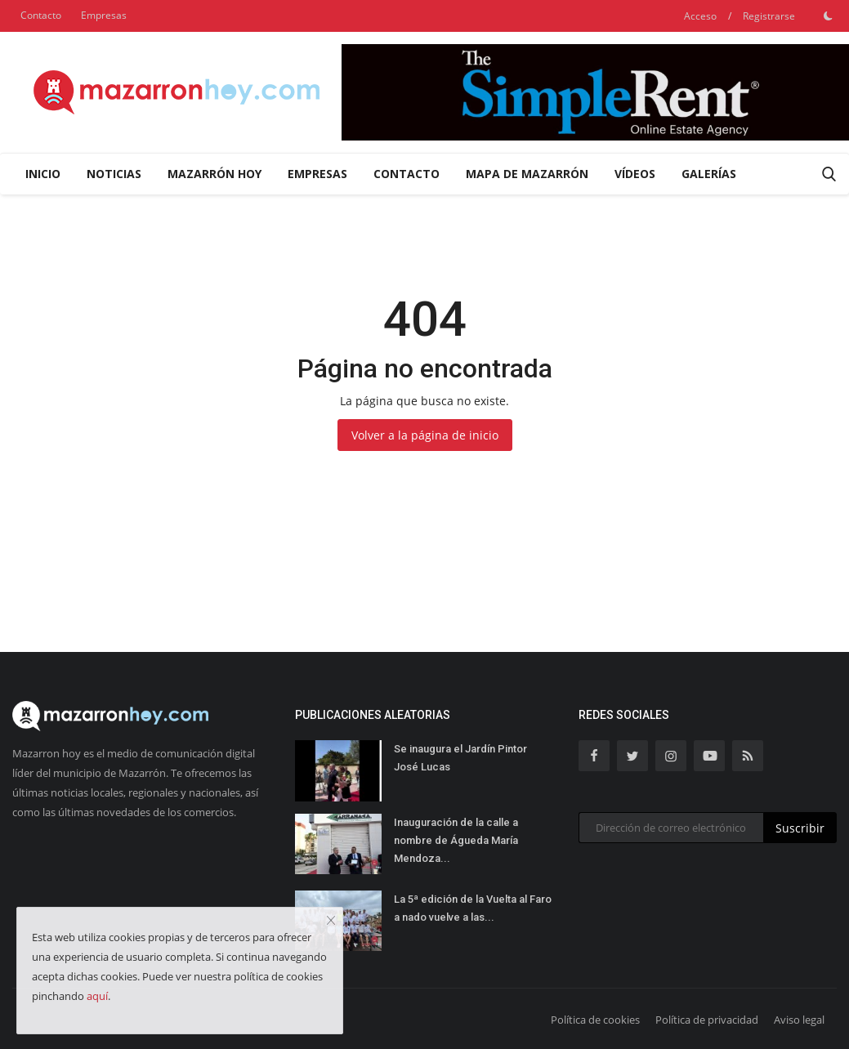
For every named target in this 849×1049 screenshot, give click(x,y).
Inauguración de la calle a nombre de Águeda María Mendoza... (456, 840)
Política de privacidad (706, 1019)
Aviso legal (799, 1019)
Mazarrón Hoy (214, 173)
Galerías (708, 173)
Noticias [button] (114, 173)
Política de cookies (595, 1019)
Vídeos (634, 173)
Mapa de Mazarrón (527, 173)
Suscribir (799, 828)
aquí (97, 996)
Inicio (42, 173)
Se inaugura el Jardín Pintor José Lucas (460, 758)
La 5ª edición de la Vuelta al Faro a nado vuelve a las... (473, 908)
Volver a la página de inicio (424, 435)
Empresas (104, 15)
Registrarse (769, 16)
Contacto (40, 15)
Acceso (700, 16)
